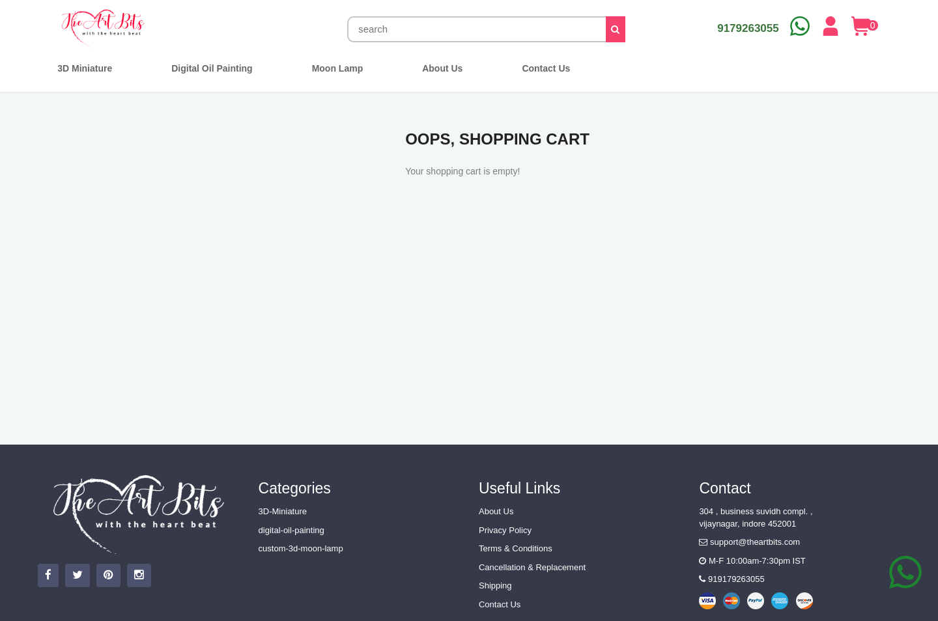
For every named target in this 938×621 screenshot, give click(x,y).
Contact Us (499, 604)
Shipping (495, 585)
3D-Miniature (283, 511)
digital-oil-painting (291, 530)
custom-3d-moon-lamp (301, 548)
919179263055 (731, 579)
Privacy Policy (505, 530)
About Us (496, 511)
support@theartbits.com (749, 542)
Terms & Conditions (515, 548)
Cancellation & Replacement (532, 567)
